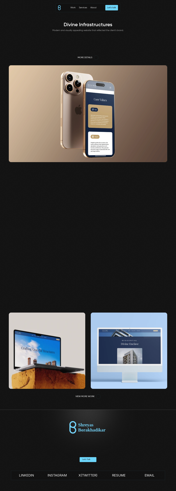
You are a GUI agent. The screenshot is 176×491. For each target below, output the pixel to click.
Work (73, 8)
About (93, 8)
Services (83, 8)
